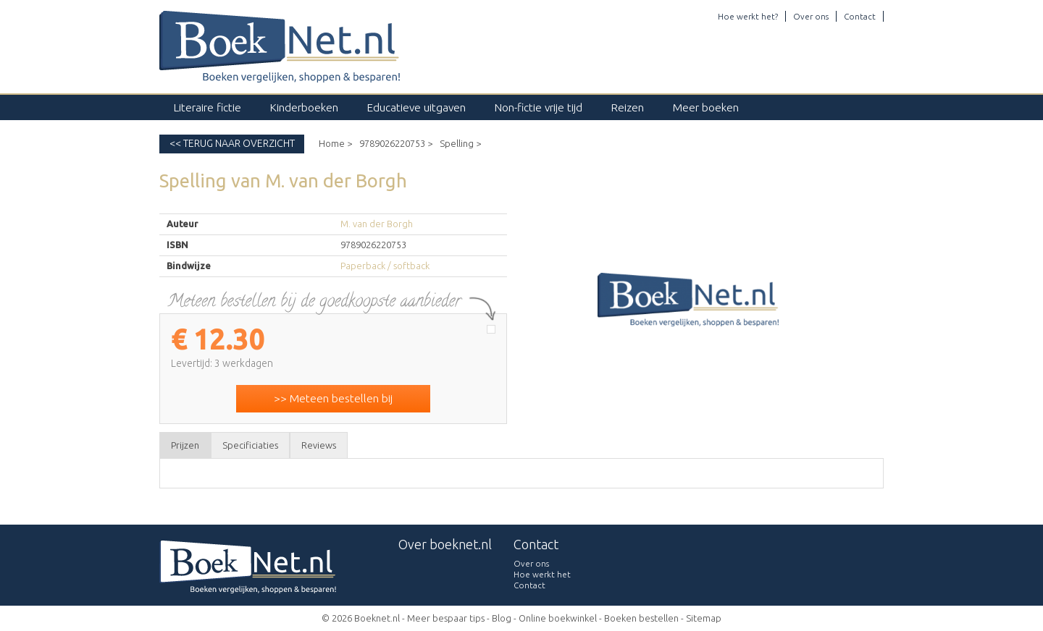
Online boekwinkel (558, 618)
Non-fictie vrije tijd (538, 107)
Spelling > (460, 143)
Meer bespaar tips (446, 618)
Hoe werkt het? (748, 16)
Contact (860, 16)
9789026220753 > (395, 143)
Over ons (811, 16)
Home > (335, 143)
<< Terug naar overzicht (232, 143)
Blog (501, 618)
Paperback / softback (385, 266)
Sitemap (703, 618)
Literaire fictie (207, 107)
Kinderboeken (304, 107)
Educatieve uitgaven (416, 107)
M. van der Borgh (376, 224)
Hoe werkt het (542, 574)
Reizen (627, 107)
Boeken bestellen (641, 618)
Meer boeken (706, 107)
